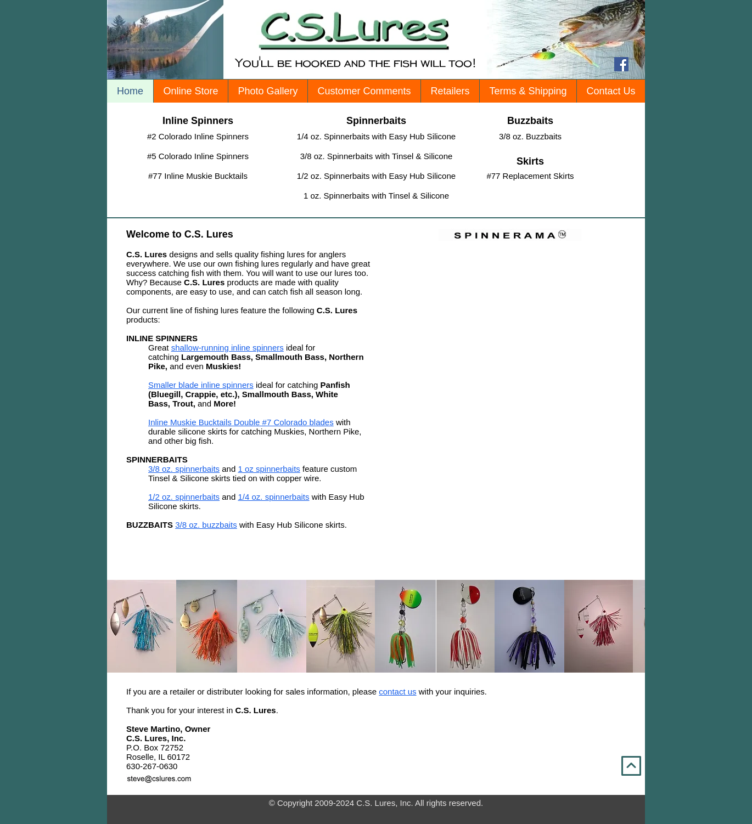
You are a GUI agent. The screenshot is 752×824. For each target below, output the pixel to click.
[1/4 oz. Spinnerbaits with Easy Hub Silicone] (376, 136)
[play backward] (120, 626)
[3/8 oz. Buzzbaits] (530, 136)
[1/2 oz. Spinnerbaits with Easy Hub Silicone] (376, 175)
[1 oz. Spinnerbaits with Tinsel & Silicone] (376, 195)
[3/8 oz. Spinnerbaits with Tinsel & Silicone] (376, 156)
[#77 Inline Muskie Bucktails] (197, 175)
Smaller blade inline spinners (201, 385)
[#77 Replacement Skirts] (530, 175)
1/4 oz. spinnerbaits (273, 496)
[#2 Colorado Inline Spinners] (197, 136)
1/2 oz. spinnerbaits (184, 496)
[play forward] (631, 626)
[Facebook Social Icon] (621, 64)
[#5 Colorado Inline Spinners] (197, 156)
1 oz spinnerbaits (269, 468)
